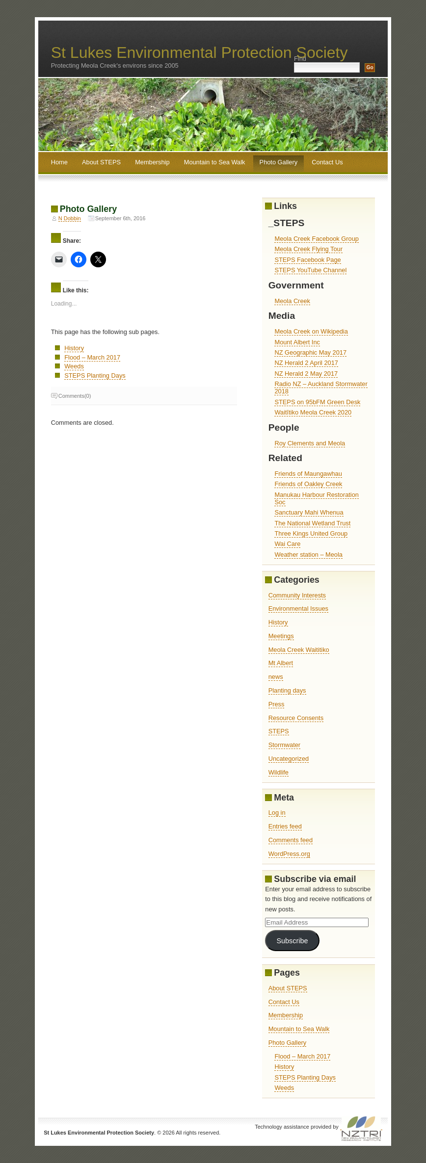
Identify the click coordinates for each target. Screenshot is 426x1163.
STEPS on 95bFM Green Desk (317, 402)
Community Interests (297, 595)
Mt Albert (280, 663)
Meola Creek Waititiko (298, 649)
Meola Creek (292, 301)
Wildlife (278, 772)
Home (59, 162)
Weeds (74, 366)
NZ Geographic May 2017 (310, 352)
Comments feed (290, 840)
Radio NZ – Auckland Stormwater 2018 (320, 387)
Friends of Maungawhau (308, 473)
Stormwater (284, 745)
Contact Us (327, 162)
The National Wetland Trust (312, 523)
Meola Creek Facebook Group (316, 238)
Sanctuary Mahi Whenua (308, 512)
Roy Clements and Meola (309, 443)
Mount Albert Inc (297, 342)
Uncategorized (288, 758)
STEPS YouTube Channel (310, 270)
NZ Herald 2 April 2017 (306, 362)
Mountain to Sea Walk (214, 162)
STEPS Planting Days (94, 375)
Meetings (281, 636)
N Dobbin (69, 218)
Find (300, 58)
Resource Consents (295, 718)
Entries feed (285, 826)
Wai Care (287, 543)
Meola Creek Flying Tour (308, 249)
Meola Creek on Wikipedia (310, 331)
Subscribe (292, 941)
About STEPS (101, 162)
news (275, 676)
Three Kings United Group (310, 533)
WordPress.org (289, 853)
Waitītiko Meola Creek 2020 (312, 412)
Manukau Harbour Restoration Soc (316, 498)
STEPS (278, 731)
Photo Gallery (279, 162)
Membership (152, 162)
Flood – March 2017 (92, 357)
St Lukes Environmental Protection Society (199, 52)
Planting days (287, 690)
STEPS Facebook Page (307, 259)
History (74, 348)
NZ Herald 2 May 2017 (306, 373)
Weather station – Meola (308, 554)
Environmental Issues (298, 608)
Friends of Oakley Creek (308, 484)
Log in (277, 812)
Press (276, 704)
